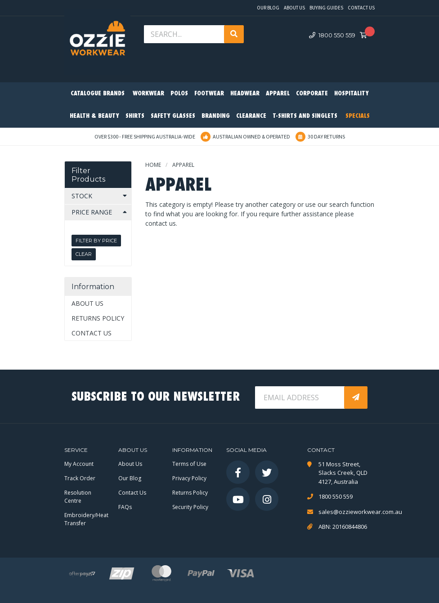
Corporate (312, 94)
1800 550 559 (332, 35)
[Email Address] (300, 397)
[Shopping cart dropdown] (366, 35)
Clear (84, 254)
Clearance (251, 116)
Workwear (148, 94)
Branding (216, 116)
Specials (357, 116)
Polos (179, 94)
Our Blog (268, 7)
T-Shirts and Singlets (305, 116)
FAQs (125, 507)
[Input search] (185, 34)
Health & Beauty (94, 116)
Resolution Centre (77, 497)
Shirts (134, 116)
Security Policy (190, 507)
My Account (79, 464)
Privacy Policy (189, 478)
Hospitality (351, 94)
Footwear (209, 94)
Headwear (245, 94)
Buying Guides (326, 7)
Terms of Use (189, 464)
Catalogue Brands (98, 94)
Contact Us (361, 7)
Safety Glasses (173, 116)
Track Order (79, 478)
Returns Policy (98, 318)
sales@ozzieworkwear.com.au (346, 512)
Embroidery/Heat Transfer (86, 519)
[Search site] (234, 34)
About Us (294, 7)
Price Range (92, 212)
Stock (82, 196)
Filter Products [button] (88, 174)
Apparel (278, 94)
